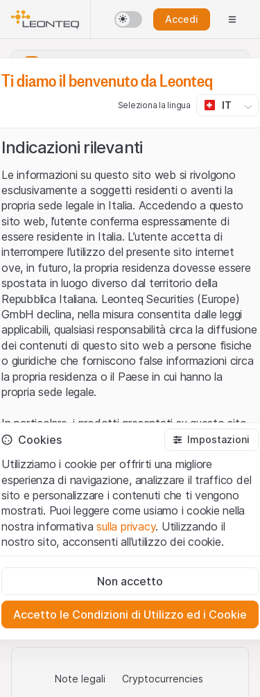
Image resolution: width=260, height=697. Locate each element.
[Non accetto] (130, 581)
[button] (211, 440)
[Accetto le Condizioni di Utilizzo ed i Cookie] (130, 614)
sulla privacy (125, 526)
